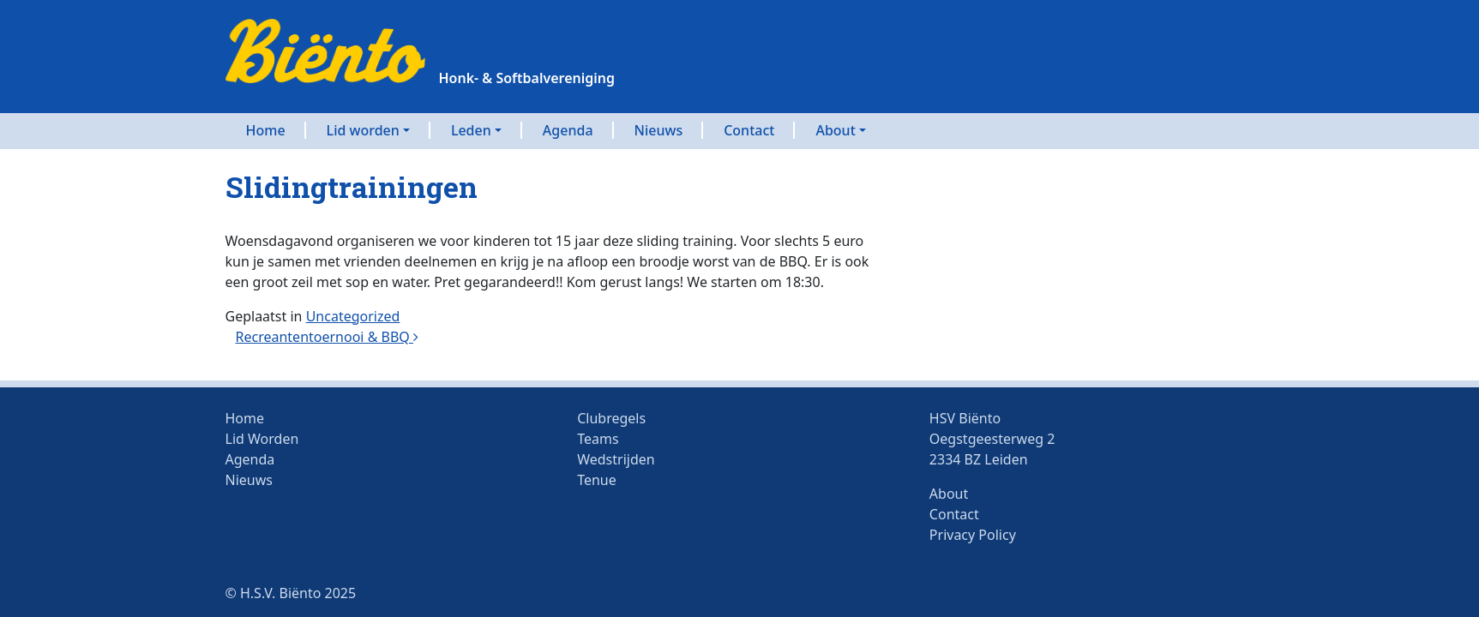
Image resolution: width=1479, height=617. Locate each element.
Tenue (596, 479)
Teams (597, 438)
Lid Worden (262, 438)
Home (266, 130)
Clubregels (611, 418)
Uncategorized (353, 316)
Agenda (568, 130)
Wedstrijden (615, 459)
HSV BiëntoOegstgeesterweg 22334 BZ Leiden (992, 439)
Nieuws (658, 130)
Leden (471, 130)
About (835, 130)
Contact (749, 130)
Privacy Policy (972, 534)
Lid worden (363, 130)
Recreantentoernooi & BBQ (327, 336)
